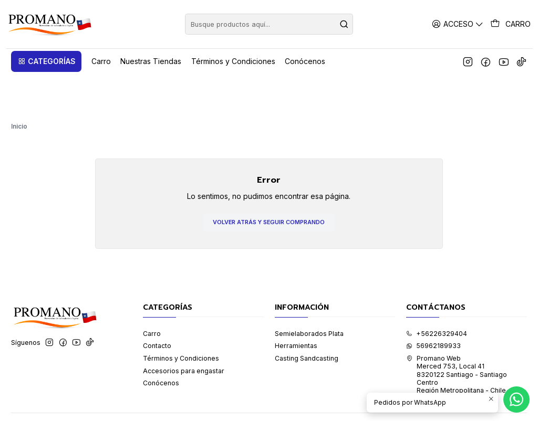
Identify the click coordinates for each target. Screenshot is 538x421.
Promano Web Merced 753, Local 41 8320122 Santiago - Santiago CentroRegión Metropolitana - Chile (456, 335)
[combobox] (269, 24)
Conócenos (161, 344)
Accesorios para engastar (183, 331)
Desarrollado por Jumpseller (150, 401)
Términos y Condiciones (181, 319)
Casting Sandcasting (306, 319)
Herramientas (296, 306)
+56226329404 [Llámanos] (436, 294)
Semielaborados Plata (309, 294)
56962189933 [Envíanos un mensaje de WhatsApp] (433, 306)
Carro (152, 294)
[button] (46, 61)
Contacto (157, 306)
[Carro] (511, 24)
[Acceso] (459, 24)
